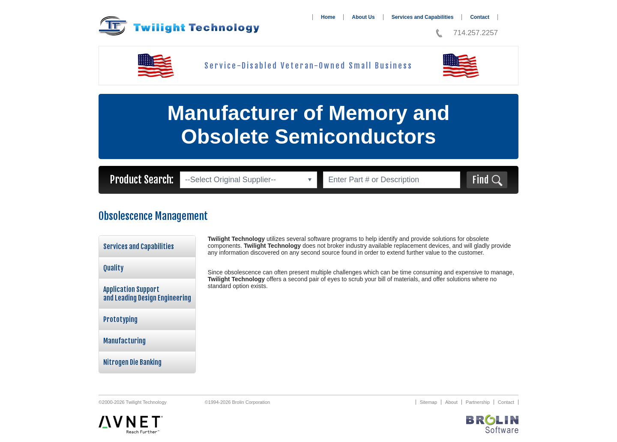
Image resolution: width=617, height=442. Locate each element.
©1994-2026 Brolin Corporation (237, 402)
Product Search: (142, 179)
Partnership (478, 402)
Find (480, 180)
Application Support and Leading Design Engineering (147, 293)
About (451, 402)
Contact (479, 17)
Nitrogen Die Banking (132, 362)
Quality (113, 268)
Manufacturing (124, 341)
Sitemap (428, 402)
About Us (363, 17)
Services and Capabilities (423, 17)
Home (328, 17)
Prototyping (120, 319)
